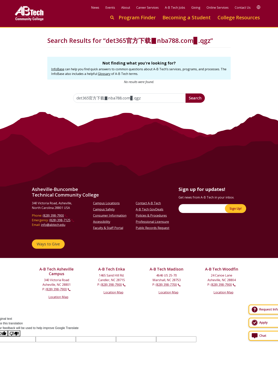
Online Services (218, 7)
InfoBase (57, 69)
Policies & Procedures (151, 215)
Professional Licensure (152, 222)
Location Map (58, 297)
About (125, 7)
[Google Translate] (258, 7)
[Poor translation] (14, 333)
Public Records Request (152, 228)
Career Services (147, 7)
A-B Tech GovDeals (149, 209)
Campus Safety (104, 209)
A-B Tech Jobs (175, 7)
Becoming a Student (187, 17)
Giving (195, 7)
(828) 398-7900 (53, 215)
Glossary (104, 74)
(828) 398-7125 (59, 220)
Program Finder (137, 17)
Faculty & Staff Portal (108, 228)
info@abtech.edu (53, 225)
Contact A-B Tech (148, 203)
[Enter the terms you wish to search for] (129, 98)
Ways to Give (48, 244)
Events (110, 7)
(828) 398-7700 (166, 284)
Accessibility (101, 222)
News (95, 7)
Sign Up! (236, 208)
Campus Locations (106, 203)
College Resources (238, 17)
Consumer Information (109, 215)
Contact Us (243, 7)
